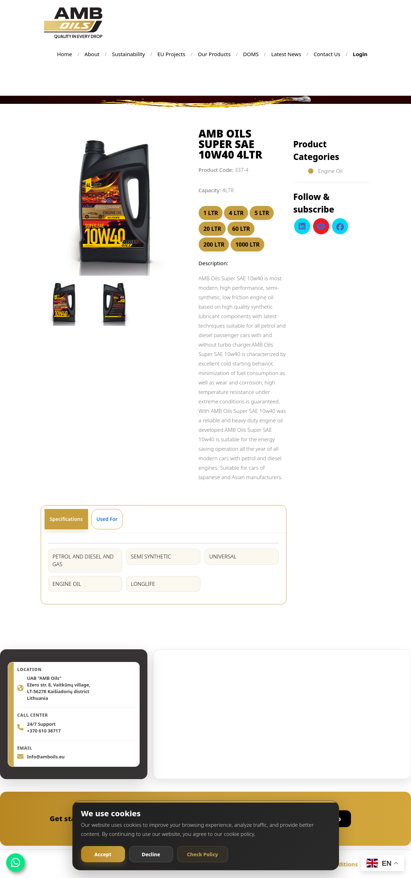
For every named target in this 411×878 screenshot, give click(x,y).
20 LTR (212, 229)
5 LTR (261, 213)
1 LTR (211, 213)
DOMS (251, 54)
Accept (102, 854)
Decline (151, 854)
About (92, 54)
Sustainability (128, 54)
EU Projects (171, 54)
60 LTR (241, 229)
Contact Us (326, 54)
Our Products (214, 54)
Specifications (66, 519)
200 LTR (214, 244)
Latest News (286, 54)
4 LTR (236, 213)
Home (64, 54)
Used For (107, 519)
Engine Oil (330, 170)
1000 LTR (248, 244)
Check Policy (202, 854)
